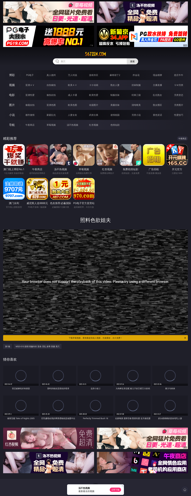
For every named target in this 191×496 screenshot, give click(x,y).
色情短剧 (115, 124)
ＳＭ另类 (178, 85)
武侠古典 (93, 114)
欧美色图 (72, 105)
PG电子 (30, 75)
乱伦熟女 (157, 95)
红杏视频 (93, 124)
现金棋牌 (157, 75)
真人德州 (51, 75)
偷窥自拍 (30, 105)
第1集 (7, 346)
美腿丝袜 (115, 105)
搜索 (132, 61)
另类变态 (178, 95)
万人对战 (72, 75)
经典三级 (136, 95)
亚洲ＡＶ (30, 85)
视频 (12, 85)
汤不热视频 (72, 124)
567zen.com (95, 54)
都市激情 (30, 114)
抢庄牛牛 (178, 75)
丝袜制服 (136, 85)
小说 (12, 115)
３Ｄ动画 (93, 85)
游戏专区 (93, 75)
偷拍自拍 (51, 95)
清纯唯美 (136, 105)
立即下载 (115, 489)
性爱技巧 (178, 114)
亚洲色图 (51, 105)
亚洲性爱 (30, 95)
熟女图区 (157, 105)
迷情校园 (115, 114)
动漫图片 (93, 105)
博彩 (12, 75)
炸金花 (136, 75)
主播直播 (157, 85)
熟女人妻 (115, 85)
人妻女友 (72, 114)
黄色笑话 (157, 114)
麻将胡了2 (115, 75)
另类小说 (136, 114)
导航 (12, 125)
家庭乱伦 (51, 114)
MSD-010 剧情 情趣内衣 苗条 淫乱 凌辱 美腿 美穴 (38, 346)
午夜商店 (30, 124)
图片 (12, 105)
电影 (12, 95)
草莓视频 (51, 124)
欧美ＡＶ (72, 85)
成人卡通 (72, 95)
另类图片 (178, 105)
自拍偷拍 (51, 85)
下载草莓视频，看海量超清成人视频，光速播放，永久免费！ (127, 338)
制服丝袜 (115, 95)
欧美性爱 (93, 95)
